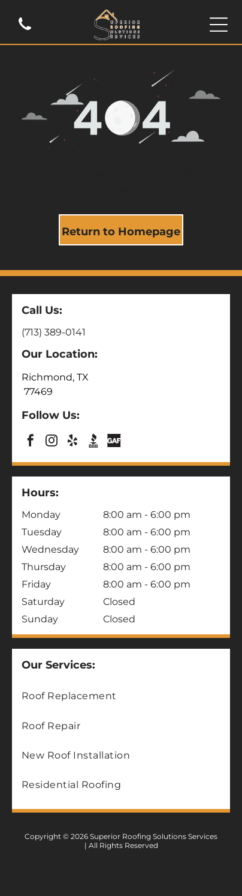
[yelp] (72, 442)
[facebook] (31, 442)
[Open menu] (219, 25)
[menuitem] (121, 696)
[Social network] (93, 442)
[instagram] (51, 442)
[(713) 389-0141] (24, 31)
